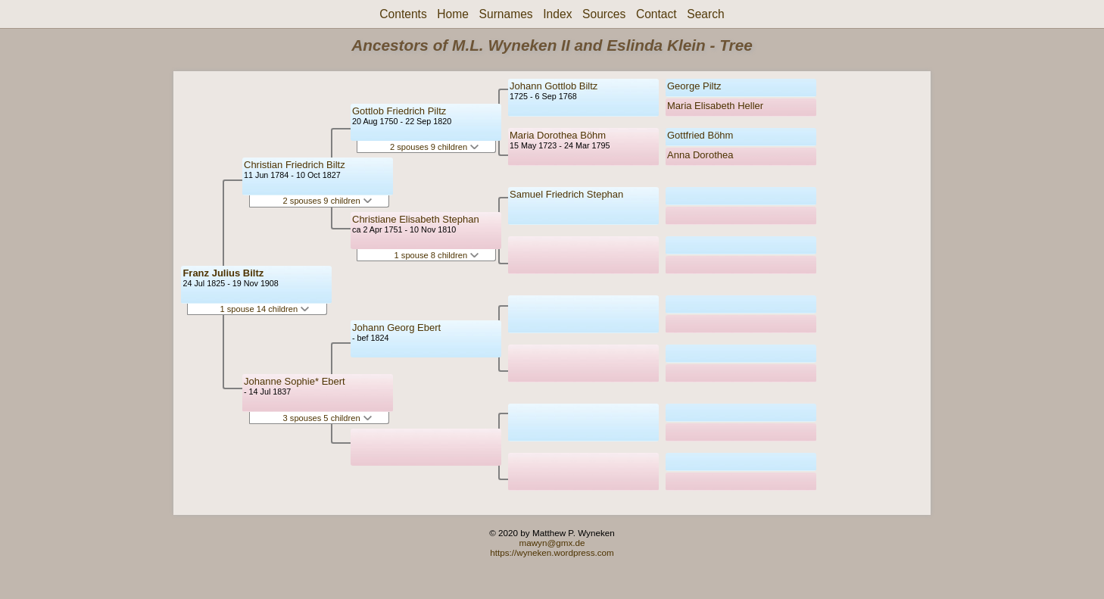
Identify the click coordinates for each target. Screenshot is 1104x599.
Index (557, 14)
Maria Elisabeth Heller (715, 105)
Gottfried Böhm (700, 135)
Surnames (506, 14)
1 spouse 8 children (437, 255)
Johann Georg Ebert (396, 327)
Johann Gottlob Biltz (553, 86)
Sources (603, 14)
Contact (656, 14)
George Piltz (694, 86)
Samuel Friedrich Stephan (566, 194)
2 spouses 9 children (327, 200)
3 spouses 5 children (327, 418)
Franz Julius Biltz (223, 273)
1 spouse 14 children (264, 309)
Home (453, 14)
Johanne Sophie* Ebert (294, 381)
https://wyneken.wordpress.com (552, 552)
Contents (402, 14)
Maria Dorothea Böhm (558, 135)
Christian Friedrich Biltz (294, 164)
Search (705, 14)
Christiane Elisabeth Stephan (415, 219)
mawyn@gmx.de (552, 543)
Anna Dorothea (700, 155)
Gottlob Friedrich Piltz (399, 111)
